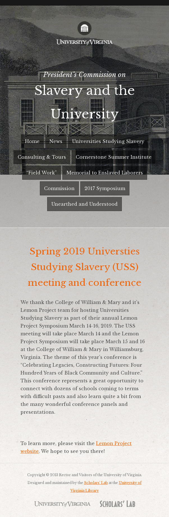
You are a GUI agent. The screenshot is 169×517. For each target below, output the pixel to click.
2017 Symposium (104, 188)
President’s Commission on (84, 98)
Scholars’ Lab (96, 483)
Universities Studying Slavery (108, 141)
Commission (59, 188)
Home (32, 141)
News (55, 141)
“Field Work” (41, 173)
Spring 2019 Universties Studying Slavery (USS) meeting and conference (84, 267)
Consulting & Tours (42, 157)
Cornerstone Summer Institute (114, 157)
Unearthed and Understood (84, 204)
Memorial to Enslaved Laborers (105, 173)
